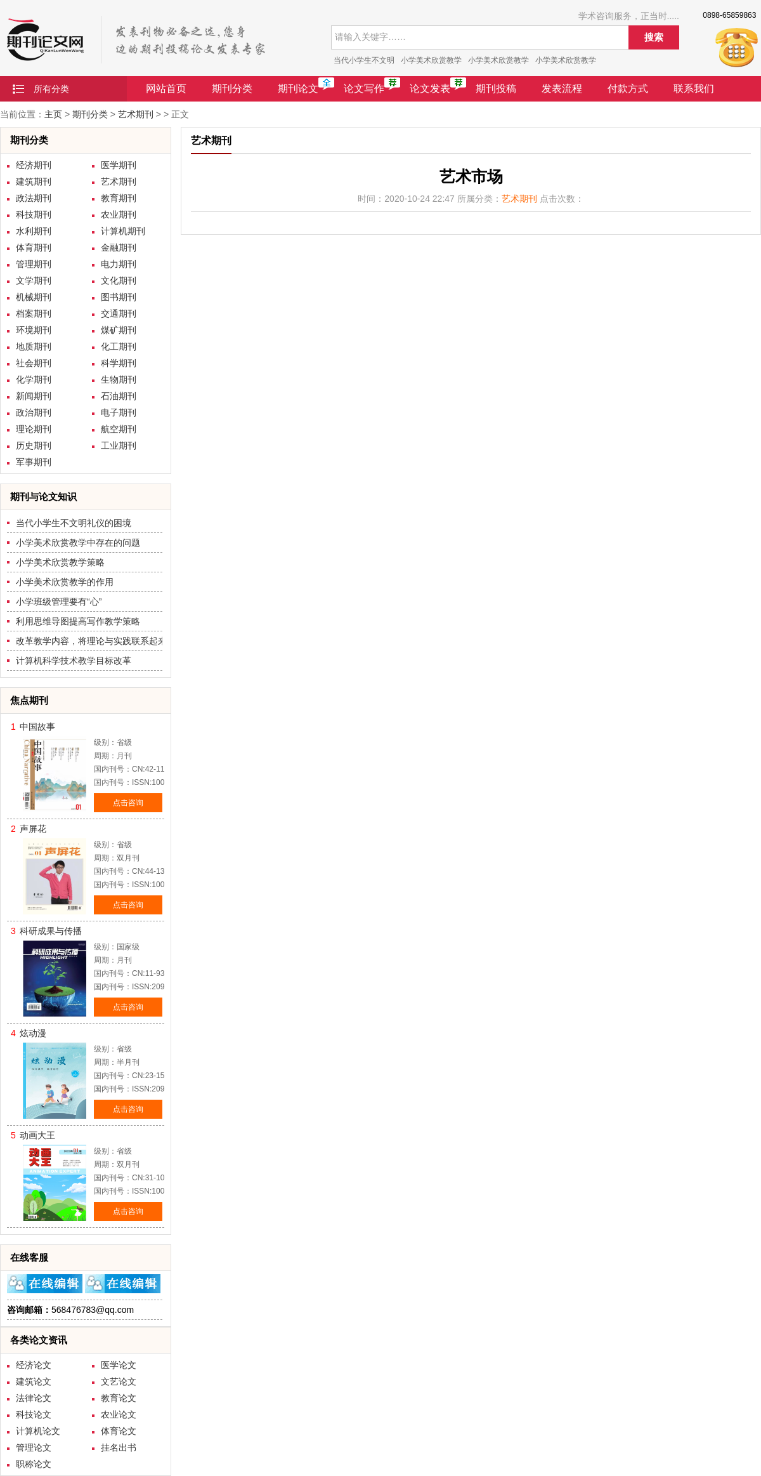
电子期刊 (118, 412)
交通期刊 (118, 313)
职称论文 (33, 1464)
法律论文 (33, 1398)
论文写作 (364, 88)
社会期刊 (33, 363)
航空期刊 (118, 429)
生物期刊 (118, 379)
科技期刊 (33, 214)
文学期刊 (33, 280)
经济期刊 (33, 165)
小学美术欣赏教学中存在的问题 (78, 542)
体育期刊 (33, 247)
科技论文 (33, 1414)
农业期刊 (118, 214)
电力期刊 (118, 264)
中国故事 (37, 727)
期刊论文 (298, 88)
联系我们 (693, 88)
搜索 (653, 37)
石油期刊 (118, 396)
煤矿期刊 (118, 330)
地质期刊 (33, 346)
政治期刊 (33, 412)
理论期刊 (33, 429)
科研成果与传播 (51, 931)
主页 (53, 114)
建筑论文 (33, 1381)
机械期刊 (33, 297)
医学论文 (118, 1365)
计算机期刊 (123, 231)
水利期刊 (33, 231)
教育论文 (118, 1398)
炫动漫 (33, 1033)
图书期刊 (118, 297)
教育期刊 (118, 198)
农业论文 (118, 1414)
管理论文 (33, 1447)
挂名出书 (118, 1447)
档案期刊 (33, 313)
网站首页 (166, 88)
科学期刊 (118, 363)
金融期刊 (118, 247)
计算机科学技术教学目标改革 (73, 661)
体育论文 (118, 1431)
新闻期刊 (33, 396)
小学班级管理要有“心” (58, 601)
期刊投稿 (496, 88)
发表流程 (562, 88)
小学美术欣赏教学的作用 (65, 582)
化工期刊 (118, 346)
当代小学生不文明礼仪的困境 (73, 523)
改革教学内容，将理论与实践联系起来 (91, 641)
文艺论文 (118, 1381)
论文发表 (430, 88)
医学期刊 (118, 165)
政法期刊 (33, 198)
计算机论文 (38, 1431)
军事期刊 (33, 462)
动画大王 (37, 1135)
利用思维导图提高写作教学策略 (78, 621)
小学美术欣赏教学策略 (60, 562)
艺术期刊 (135, 114)
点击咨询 (128, 802)
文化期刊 (118, 280)
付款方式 (628, 88)
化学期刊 (33, 379)
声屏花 (33, 829)
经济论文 (33, 1365)
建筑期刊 (33, 181)
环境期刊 (33, 330)
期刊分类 (232, 88)
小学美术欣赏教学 (431, 60)
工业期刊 (118, 445)
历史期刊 (33, 445)
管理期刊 (33, 264)
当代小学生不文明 (364, 60)
